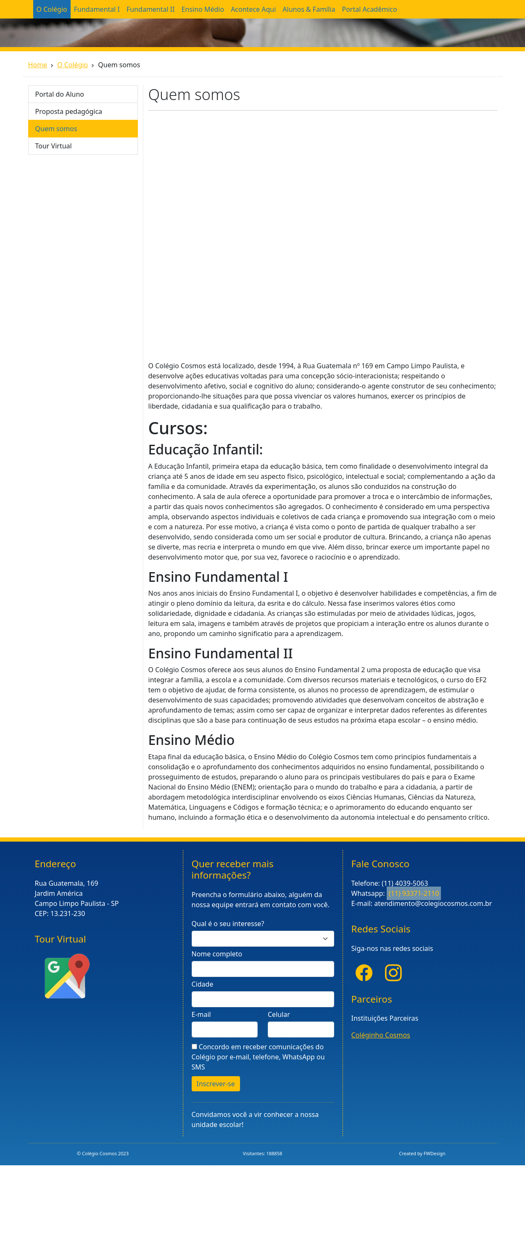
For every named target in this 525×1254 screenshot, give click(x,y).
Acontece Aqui (253, 9)
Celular (279, 1014)
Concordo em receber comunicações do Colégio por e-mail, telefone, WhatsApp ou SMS (258, 1057)
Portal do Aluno (59, 94)
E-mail (201, 1014)
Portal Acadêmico (369, 9)
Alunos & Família (308, 9)
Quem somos (56, 128)
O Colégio (52, 9)
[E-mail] (225, 1030)
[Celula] (301, 1030)
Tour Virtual (53, 145)
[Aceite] (194, 1046)
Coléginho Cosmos (380, 1035)
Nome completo (217, 953)
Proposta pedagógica (69, 111)
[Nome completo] (263, 969)
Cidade (203, 984)
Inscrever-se (216, 1083)
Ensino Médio (203, 9)
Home (37, 64)
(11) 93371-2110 (414, 893)
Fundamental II (151, 9)
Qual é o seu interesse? (228, 923)
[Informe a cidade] (263, 999)
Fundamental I (97, 9)
